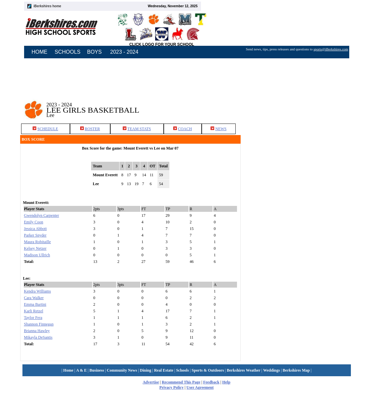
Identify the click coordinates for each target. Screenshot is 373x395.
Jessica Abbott (35, 228)
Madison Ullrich (37, 255)
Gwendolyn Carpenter (41, 215)
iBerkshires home (47, 6)
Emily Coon (33, 222)
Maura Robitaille (37, 242)
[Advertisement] (300, 187)
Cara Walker (34, 298)
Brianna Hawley (37, 330)
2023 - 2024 (124, 52)
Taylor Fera (33, 317)
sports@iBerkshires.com (331, 49)
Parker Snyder (35, 235)
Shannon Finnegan (39, 324)
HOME (40, 52)
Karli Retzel (33, 311)
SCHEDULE (47, 129)
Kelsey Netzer (35, 248)
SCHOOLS (68, 52)
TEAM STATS (139, 129)
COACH (185, 129)
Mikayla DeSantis (38, 337)
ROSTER (92, 129)
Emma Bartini (35, 304)
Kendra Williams (37, 291)
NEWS (220, 129)
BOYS (94, 52)
